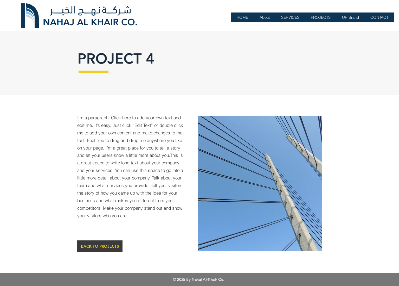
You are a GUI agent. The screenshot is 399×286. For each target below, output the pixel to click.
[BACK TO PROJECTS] (100, 246)
